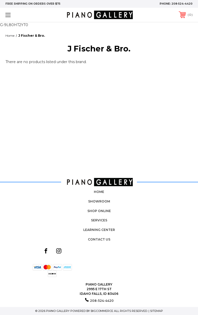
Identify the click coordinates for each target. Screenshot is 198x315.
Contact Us (99, 239)
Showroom (99, 201)
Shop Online (99, 211)
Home (99, 192)
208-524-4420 (182, 3)
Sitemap (156, 311)
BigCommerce (102, 311)
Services (99, 220)
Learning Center (99, 230)
